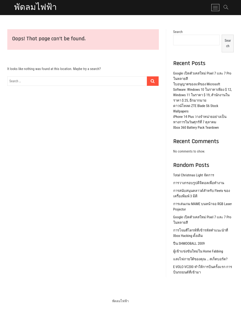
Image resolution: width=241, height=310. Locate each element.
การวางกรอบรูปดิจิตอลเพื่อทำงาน (198, 183)
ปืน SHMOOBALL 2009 (189, 243)
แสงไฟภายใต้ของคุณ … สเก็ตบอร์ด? (200, 259)
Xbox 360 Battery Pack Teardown (196, 127)
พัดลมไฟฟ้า (35, 7)
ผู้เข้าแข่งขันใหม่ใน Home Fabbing (198, 251)
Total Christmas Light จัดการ (193, 175)
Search (178, 32)
